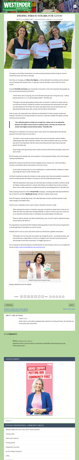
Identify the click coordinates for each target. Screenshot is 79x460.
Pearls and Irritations (12, 438)
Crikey (8, 456)
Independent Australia (12, 447)
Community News (40, 19)
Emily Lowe (21, 19)
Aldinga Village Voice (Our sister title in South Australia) (23, 429)
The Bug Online (10, 443)
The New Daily (10, 434)
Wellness (49, 19)
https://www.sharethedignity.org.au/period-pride (30, 247)
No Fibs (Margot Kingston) (14, 451)
